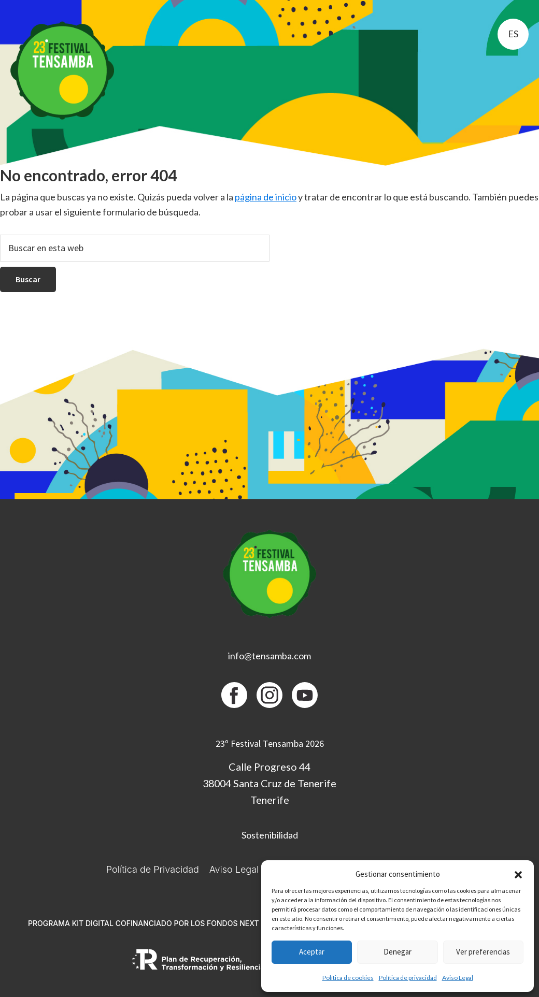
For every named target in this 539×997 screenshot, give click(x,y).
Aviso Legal (457, 977)
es (513, 33)
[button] (518, 875)
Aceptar (311, 952)
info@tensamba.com (269, 655)
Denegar (398, 952)
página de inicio (265, 197)
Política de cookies (348, 977)
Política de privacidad (408, 977)
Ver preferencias (483, 952)
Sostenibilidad (270, 835)
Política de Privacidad (152, 869)
